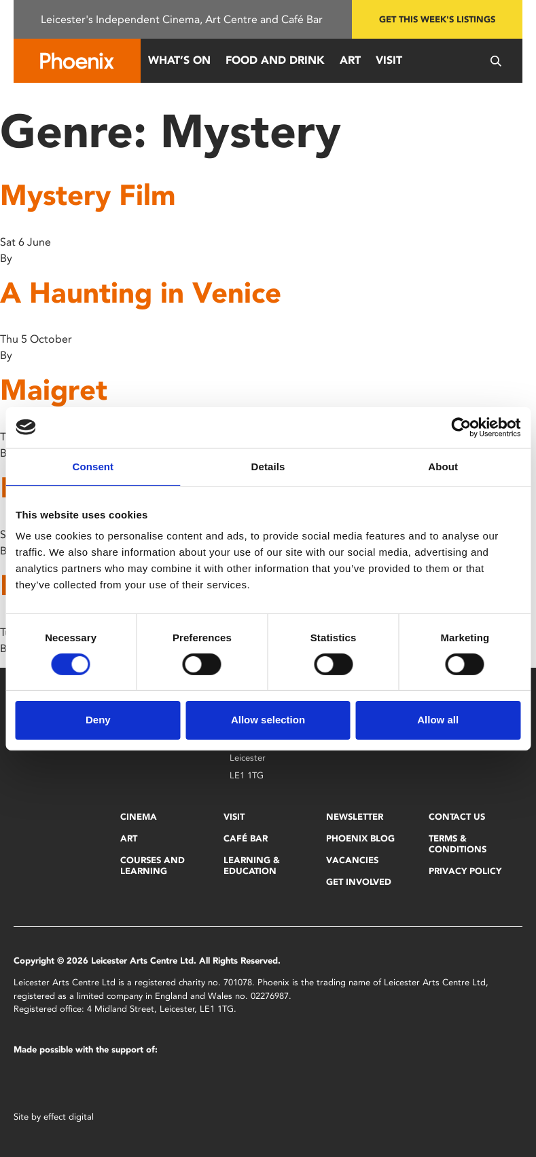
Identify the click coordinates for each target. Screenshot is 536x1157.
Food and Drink (275, 60)
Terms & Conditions (457, 843)
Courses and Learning (152, 865)
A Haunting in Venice (140, 293)
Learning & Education (252, 865)
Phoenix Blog (360, 838)
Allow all (438, 719)
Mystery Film (88, 195)
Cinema (138, 817)
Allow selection (268, 719)
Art (350, 60)
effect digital (68, 1117)
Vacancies (352, 860)
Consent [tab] (92, 466)
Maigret (53, 390)
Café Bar (246, 838)
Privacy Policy (465, 871)
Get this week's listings (437, 19)
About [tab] (443, 466)
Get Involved (358, 882)
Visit (389, 60)
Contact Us (457, 817)
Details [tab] (268, 466)
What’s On (179, 60)
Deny (98, 719)
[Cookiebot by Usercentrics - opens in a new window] (460, 427)
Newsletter (354, 817)
